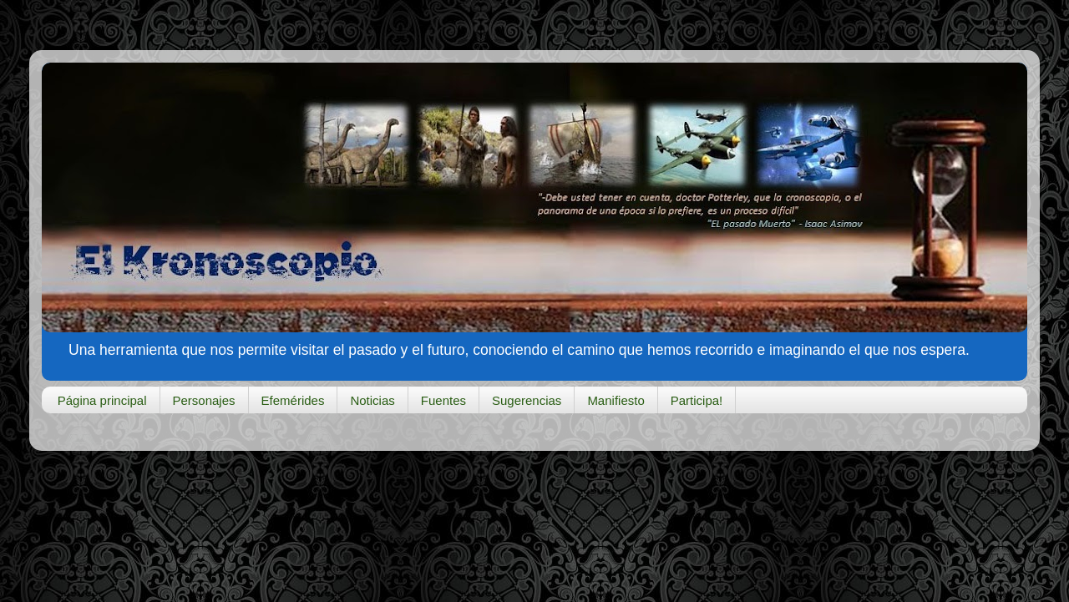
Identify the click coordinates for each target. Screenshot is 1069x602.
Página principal (102, 400)
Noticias (372, 400)
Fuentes (443, 400)
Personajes (204, 400)
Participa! (697, 400)
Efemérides (293, 400)
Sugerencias (526, 400)
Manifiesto (615, 400)
